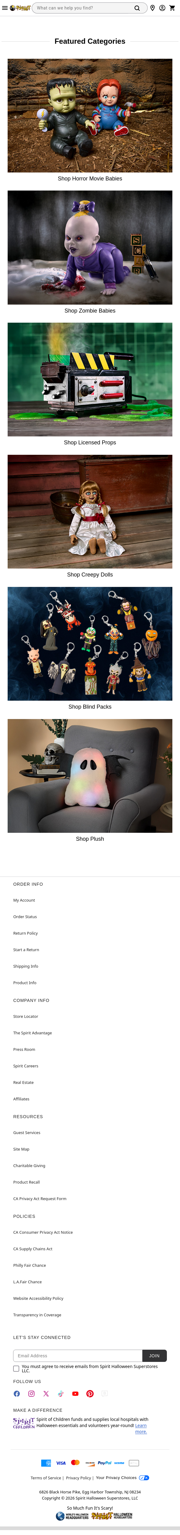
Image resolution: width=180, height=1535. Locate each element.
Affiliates (21, 1099)
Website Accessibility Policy (38, 1298)
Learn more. (141, 1428)
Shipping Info (25, 966)
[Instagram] (31, 1394)
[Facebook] (16, 1394)
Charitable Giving (29, 1165)
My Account (24, 900)
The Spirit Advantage (32, 1033)
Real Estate (23, 1082)
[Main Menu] (5, 7)
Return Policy (25, 933)
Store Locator (25, 1016)
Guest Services (26, 1132)
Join (154, 1355)
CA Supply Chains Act (32, 1248)
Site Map (21, 1149)
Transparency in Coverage (37, 1315)
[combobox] (80, 7)
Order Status (25, 916)
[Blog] (104, 1394)
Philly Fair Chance (29, 1265)
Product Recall (26, 1182)
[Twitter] (46, 1394)
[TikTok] (60, 1394)
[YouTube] (75, 1394)
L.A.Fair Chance (27, 1282)
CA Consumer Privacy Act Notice (43, 1232)
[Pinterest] (90, 1394)
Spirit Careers (25, 1066)
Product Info (24, 982)
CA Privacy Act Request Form (39, 1198)
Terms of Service (46, 1478)
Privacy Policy (78, 1478)
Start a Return (26, 949)
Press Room (24, 1049)
